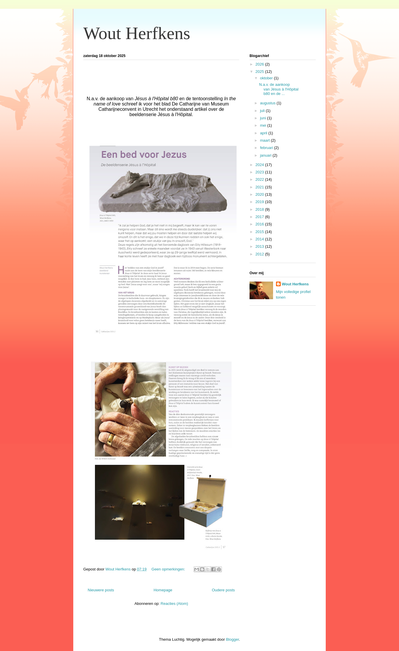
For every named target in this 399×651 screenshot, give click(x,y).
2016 (260, 224)
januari (266, 155)
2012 (260, 254)
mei (263, 125)
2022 (260, 179)
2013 (260, 246)
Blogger (232, 639)
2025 (260, 71)
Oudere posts (223, 590)
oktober (267, 78)
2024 (260, 165)
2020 (260, 194)
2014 (260, 239)
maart (265, 140)
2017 (260, 217)
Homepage (163, 590)
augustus (268, 103)
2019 (260, 202)
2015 (260, 232)
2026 (260, 64)
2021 (260, 187)
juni (263, 118)
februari (267, 147)
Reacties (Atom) (174, 603)
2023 (260, 172)
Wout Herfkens (136, 33)
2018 (260, 209)
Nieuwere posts (101, 590)
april (264, 133)
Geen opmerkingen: (169, 569)
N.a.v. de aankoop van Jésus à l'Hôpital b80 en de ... (278, 89)
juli (263, 110)
